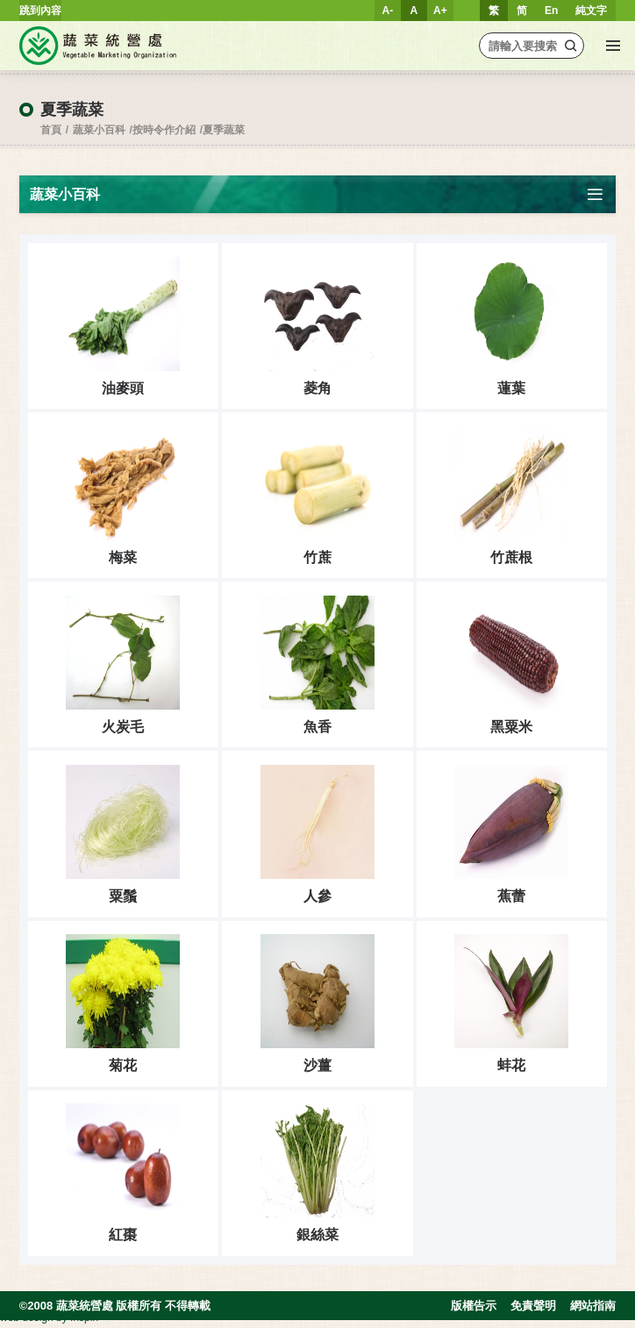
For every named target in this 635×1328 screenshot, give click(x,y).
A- (388, 10)
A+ (440, 10)
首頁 (50, 130)
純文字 (591, 10)
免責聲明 (533, 1310)
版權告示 (473, 1310)
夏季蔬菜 (224, 130)
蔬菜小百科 (99, 130)
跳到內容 (40, 10)
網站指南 (593, 1310)
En (551, 10)
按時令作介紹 (164, 130)
